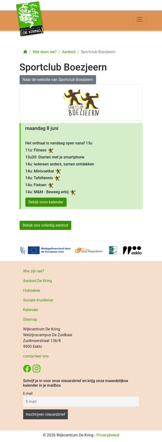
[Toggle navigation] (139, 19)
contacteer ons (36, 356)
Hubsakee (31, 290)
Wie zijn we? (33, 271)
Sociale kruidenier (38, 300)
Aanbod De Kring (37, 280)
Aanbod (68, 52)
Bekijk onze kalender (46, 202)
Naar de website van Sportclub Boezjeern (58, 79)
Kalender (30, 309)
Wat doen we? (44, 52)
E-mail (28, 394)
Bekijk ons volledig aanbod (45, 225)
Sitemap (30, 319)
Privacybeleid (107, 435)
